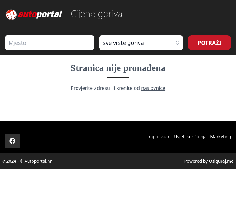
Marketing (220, 136)
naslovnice (153, 88)
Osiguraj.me (221, 161)
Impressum (158, 136)
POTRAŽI (209, 42)
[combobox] (49, 42)
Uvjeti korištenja (190, 136)
